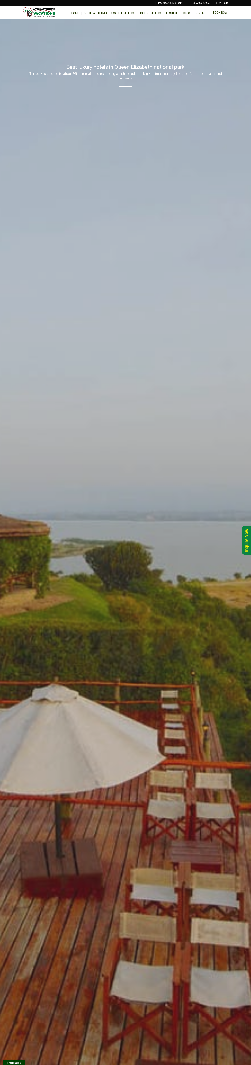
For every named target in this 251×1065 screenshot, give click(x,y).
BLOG (186, 13)
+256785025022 (200, 3)
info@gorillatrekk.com (170, 3)
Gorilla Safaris (95, 13)
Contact (201, 13)
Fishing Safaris (150, 13)
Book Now (220, 12)
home (75, 13)
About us (172, 13)
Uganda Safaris (122, 13)
